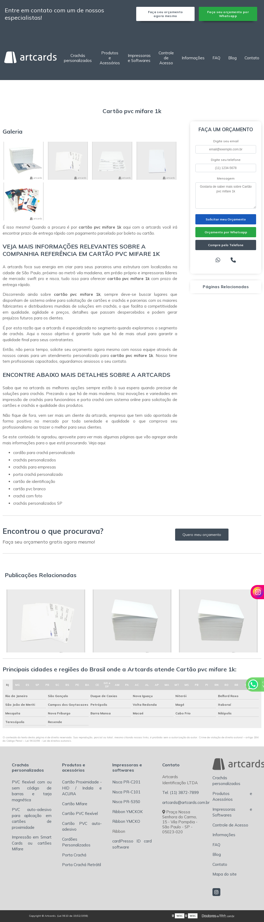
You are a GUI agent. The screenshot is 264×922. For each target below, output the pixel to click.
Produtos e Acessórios (110, 57)
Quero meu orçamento (201, 534)
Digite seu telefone (226, 160)
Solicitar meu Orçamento (226, 219)
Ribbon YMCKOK (127, 811)
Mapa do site (224, 874)
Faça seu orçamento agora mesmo (165, 14)
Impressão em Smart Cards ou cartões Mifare (32, 843)
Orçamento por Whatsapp (226, 232)
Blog (232, 57)
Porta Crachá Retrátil (81, 864)
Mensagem (226, 178)
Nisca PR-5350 (126, 801)
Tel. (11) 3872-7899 (180, 792)
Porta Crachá (74, 854)
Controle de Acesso (166, 57)
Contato (252, 57)
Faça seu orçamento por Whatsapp (228, 14)
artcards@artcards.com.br (186, 802)
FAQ (216, 57)
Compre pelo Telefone (225, 245)
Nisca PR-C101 (126, 791)
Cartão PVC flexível (80, 813)
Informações (193, 57)
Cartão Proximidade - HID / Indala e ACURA (82, 787)
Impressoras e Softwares (139, 58)
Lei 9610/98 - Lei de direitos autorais (48, 740)
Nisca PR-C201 (126, 781)
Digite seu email (225, 141)
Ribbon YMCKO (126, 821)
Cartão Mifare (74, 803)
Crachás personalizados (78, 58)
